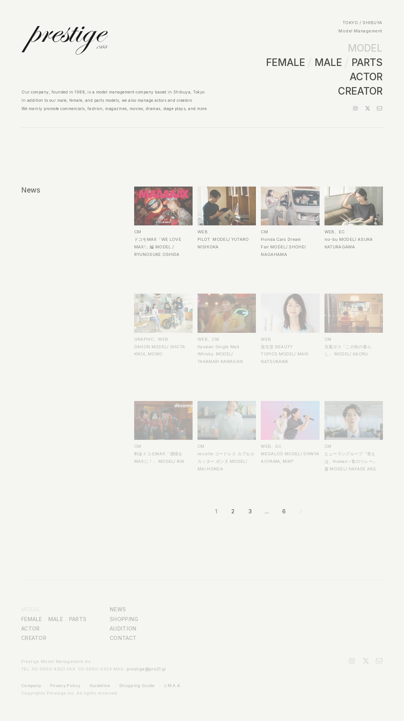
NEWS (118, 609)
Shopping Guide (137, 685)
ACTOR (366, 77)
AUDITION (123, 628)
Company (31, 685)
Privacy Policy (65, 685)
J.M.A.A (172, 685)
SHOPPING (124, 619)
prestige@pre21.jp (146, 669)
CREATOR (360, 91)
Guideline (99, 685)
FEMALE (285, 62)
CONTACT (123, 638)
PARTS (367, 62)
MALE (328, 62)
